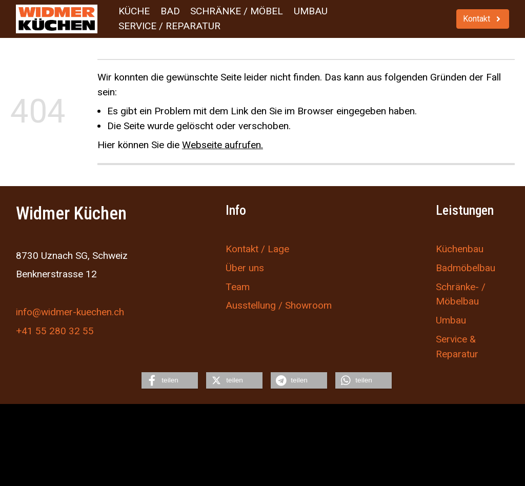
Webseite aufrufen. (222, 145)
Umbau (311, 11)
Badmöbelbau (465, 267)
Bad (170, 11)
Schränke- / (461, 286)
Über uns (245, 267)
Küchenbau (459, 249)
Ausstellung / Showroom (279, 305)
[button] (170, 380)
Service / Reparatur (169, 26)
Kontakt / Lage (257, 249)
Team (238, 286)
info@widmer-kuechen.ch (70, 311)
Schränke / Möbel (236, 11)
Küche (134, 11)
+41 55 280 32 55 (55, 330)
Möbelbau (457, 301)
